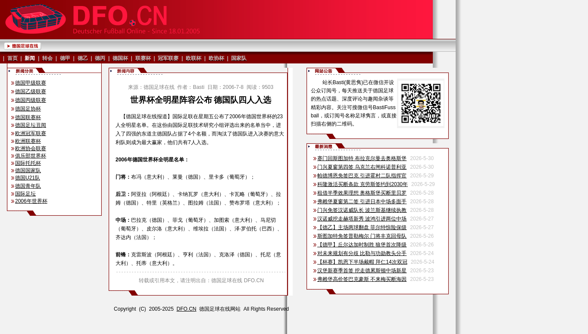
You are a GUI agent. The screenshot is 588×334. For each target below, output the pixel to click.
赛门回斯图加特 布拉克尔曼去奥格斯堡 (362, 158)
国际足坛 (25, 194)
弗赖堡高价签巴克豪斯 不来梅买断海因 (362, 279)
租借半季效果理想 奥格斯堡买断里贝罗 (362, 193)
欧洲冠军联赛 (30, 133)
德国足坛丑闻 (30, 125)
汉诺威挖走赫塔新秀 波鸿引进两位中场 (362, 219)
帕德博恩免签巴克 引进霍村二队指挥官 (362, 176)
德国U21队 (27, 178)
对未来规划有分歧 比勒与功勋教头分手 (362, 253)
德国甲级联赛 (30, 83)
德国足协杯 (28, 109)
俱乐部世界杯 (30, 156)
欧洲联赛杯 (28, 141)
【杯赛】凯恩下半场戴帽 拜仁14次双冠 (362, 262)
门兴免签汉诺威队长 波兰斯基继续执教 (362, 210)
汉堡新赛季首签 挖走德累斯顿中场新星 (362, 271)
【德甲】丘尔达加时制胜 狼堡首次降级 (362, 245)
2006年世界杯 (31, 201)
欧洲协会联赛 (30, 148)
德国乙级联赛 (30, 91)
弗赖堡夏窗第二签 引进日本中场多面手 (362, 202)
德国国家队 (28, 170)
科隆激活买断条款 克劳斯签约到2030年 (362, 184)
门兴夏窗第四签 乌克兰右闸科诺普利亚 (362, 167)
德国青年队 (28, 186)
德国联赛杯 (28, 117)
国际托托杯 (28, 163)
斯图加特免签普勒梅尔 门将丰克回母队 (362, 236)
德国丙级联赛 (30, 100)
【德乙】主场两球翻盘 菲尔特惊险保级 (362, 227)
